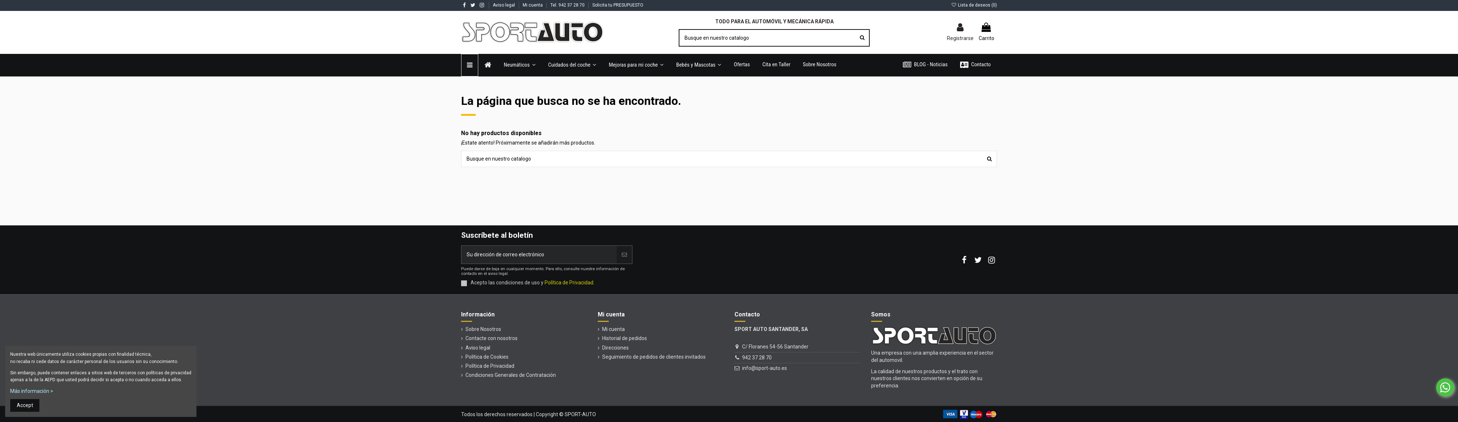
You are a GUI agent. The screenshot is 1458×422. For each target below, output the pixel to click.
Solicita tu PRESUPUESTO (617, 5)
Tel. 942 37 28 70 (568, 5)
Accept (25, 405)
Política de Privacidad (489, 366)
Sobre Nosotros (483, 329)
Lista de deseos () (974, 5)
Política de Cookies (486, 357)
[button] (572, 65)
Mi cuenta (533, 5)
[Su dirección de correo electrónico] (539, 255)
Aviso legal (504, 5)
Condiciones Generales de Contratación (510, 375)
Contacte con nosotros (491, 338)
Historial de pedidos (624, 338)
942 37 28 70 (757, 357)
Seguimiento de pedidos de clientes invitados (654, 357)
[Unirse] (624, 255)
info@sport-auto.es (764, 368)
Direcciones (615, 348)
